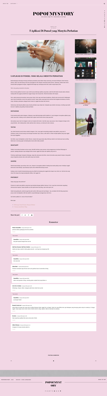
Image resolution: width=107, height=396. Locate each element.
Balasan (15, 235)
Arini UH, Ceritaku (16, 285)
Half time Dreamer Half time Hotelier (21, 247)
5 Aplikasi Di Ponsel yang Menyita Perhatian (53, 31)
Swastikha (16, 239)
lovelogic (28, 379)
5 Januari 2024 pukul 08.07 (24, 297)
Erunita (14, 316)
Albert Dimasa (15, 325)
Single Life (53, 26)
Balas (14, 231)
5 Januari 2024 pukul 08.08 (24, 239)
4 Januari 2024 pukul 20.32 (23, 266)
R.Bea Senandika (16, 227)
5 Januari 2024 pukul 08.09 (24, 258)
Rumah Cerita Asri (16, 305)
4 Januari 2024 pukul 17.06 (26, 227)
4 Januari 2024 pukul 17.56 (36, 247)
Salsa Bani (15, 266)
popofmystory (53, 14)
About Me (5, 3)
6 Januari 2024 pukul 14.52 (27, 305)
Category (13, 3)
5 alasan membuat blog (20, 207)
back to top (102, 379)
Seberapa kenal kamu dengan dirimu (24, 205)
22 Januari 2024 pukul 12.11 (25, 325)
